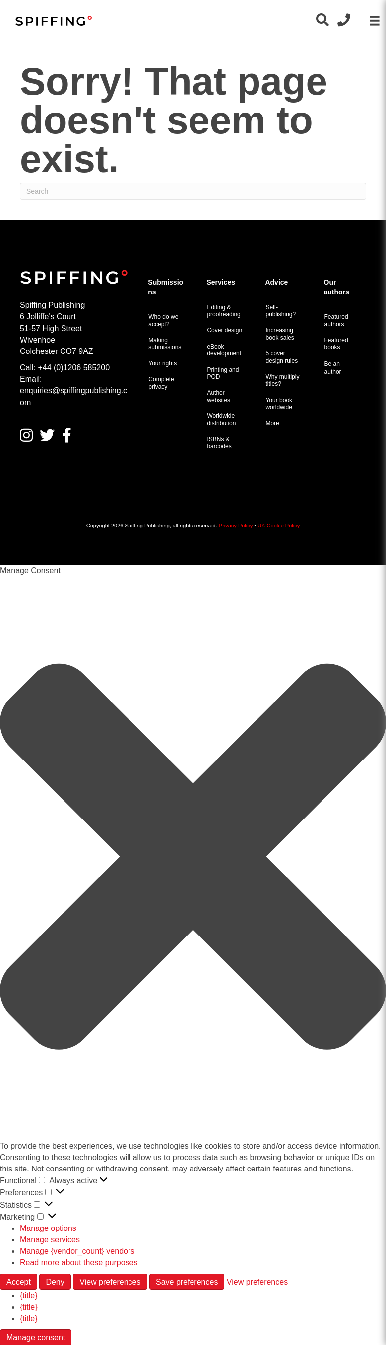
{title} (29, 1295)
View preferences (109, 1282)
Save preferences (187, 1282)
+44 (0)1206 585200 (74, 367)
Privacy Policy (236, 525)
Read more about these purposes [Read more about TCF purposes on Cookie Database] (78, 1262)
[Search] (193, 191)
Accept (18, 1282)
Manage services (50, 1239)
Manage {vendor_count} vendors (77, 1251)
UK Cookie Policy (278, 525)
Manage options (48, 1228)
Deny (55, 1282)
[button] (193, 858)
